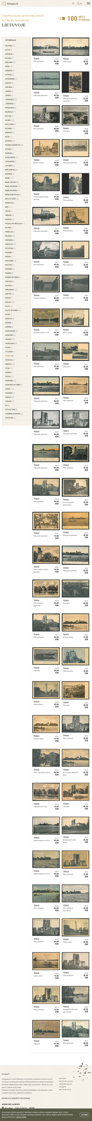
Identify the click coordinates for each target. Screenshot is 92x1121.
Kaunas (10, 120)
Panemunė (10, 240)
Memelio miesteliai (13, 195)
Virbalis (9, 397)
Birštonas (10, 62)
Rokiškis (9, 273)
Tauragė (9, 339)
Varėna (9, 372)
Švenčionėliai (11, 331)
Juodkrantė (11, 99)
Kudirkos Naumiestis (14, 145)
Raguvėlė (9, 265)
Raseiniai (10, 269)
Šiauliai (9, 302)
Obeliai (8, 211)
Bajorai (9, 58)
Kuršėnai (9, 153)
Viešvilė (9, 376)
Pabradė (9, 215)
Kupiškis (9, 149)
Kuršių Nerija (11, 157)
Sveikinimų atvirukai (14, 414)
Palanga (10, 236)
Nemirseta (10, 203)
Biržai (8, 66)
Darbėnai (9, 71)
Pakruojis (10, 232)
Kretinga (10, 141)
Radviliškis (10, 261)
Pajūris (9, 228)
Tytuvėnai (10, 352)
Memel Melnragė (12, 186)
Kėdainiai (10, 128)
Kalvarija (10, 112)
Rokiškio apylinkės (13, 277)
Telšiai (8, 348)
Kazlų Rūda (10, 124)
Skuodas (9, 286)
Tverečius (10, 360)
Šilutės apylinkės (12, 310)
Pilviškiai (9, 252)
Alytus (8, 50)
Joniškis (9, 91)
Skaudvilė (10, 281)
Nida (8, 207)
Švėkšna (9, 327)
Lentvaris (10, 166)
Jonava (9, 95)
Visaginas (10, 393)
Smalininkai (11, 290)
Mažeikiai (9, 174)
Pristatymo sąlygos (66, 1081)
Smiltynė (9, 294)
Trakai (9, 356)
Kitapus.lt (10, 3)
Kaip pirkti (62, 1078)
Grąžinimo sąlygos (65, 1084)
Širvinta (9, 323)
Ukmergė (9, 364)
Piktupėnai (10, 248)
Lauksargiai (10, 161)
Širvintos (9, 319)
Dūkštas (9, 83)
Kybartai (9, 133)
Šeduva (9, 298)
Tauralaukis (11, 343)
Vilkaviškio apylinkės (14, 385)
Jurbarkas (10, 104)
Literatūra (10, 418)
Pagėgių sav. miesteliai (15, 223)
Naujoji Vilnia (11, 199)
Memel (9, 178)
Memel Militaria (12, 190)
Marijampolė (11, 170)
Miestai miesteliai (65, 1089)
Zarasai (9, 401)
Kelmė (8, 137)
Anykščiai (9, 54)
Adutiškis (10, 46)
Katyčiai (9, 116)
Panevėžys (10, 244)
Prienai (9, 257)
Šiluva (8, 314)
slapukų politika (21, 1117)
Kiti (7, 405)
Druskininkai (11, 79)
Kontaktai (62, 1087)
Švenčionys (10, 335)
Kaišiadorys (10, 108)
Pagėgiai (9, 219)
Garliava (9, 87)
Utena (9, 368)
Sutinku (84, 1115)
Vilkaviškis (10, 381)
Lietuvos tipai (11, 410)
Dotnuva (9, 75)
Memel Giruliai (12, 182)
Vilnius (9, 389)
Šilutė (8, 306)
